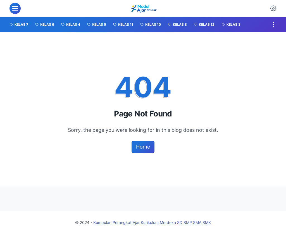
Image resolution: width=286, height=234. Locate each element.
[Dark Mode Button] (273, 8)
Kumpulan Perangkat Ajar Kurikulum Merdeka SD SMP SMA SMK (152, 222)
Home (143, 147)
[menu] (15, 8)
